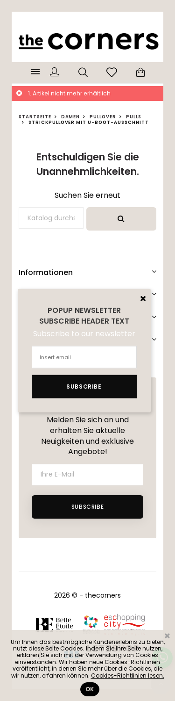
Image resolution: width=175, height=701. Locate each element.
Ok (89, 689)
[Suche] (51, 218)
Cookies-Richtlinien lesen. (127, 675)
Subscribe (87, 507)
